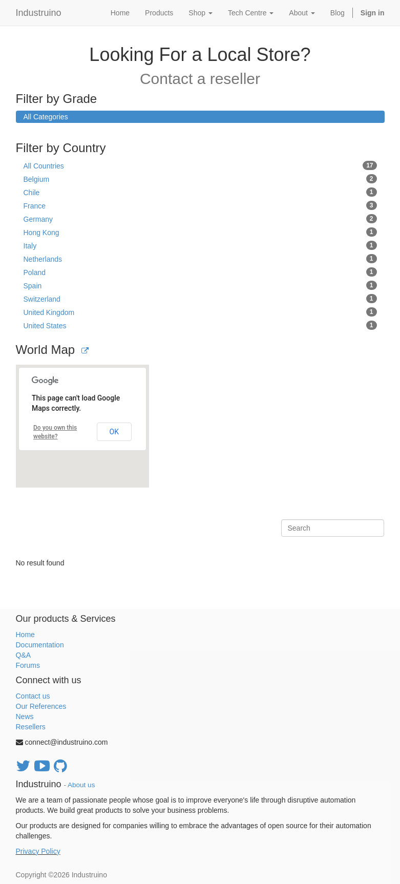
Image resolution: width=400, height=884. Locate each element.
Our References (41, 706)
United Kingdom (200, 312)
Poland (200, 272)
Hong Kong (200, 232)
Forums (28, 665)
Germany (200, 218)
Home (25, 634)
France (200, 205)
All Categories (46, 117)
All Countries (200, 165)
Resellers (31, 727)
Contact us (33, 696)
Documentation (40, 645)
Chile (200, 192)
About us (81, 785)
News (25, 716)
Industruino (38, 13)
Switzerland (200, 298)
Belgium (200, 178)
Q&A (23, 655)
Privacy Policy (38, 851)
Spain (200, 285)
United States (200, 325)
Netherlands (200, 258)
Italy (200, 245)
